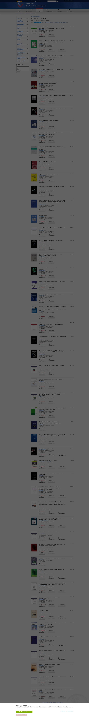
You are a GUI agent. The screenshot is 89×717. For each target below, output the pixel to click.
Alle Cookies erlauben (24, 711)
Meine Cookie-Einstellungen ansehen (67, 711)
